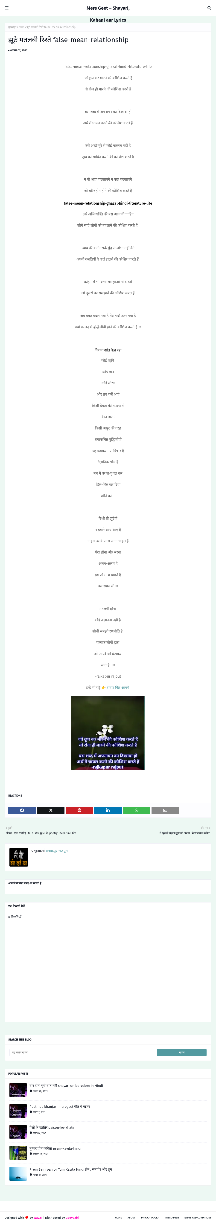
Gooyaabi (72, 1217)
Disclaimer (172, 1217)
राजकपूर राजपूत (56, 851)
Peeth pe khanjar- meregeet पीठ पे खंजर (59, 1107)
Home (118, 1217)
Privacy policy (150, 1217)
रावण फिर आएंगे (117, 687)
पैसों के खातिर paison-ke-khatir (52, 1127)
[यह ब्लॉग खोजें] (83, 1052)
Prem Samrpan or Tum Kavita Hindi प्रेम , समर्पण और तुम (70, 1169)
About (131, 1217)
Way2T (38, 1217)
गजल (21, 27)
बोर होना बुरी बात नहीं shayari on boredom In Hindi (66, 1086)
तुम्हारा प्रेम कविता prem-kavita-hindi (55, 1148)
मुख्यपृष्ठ (12, 27)
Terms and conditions (197, 1217)
